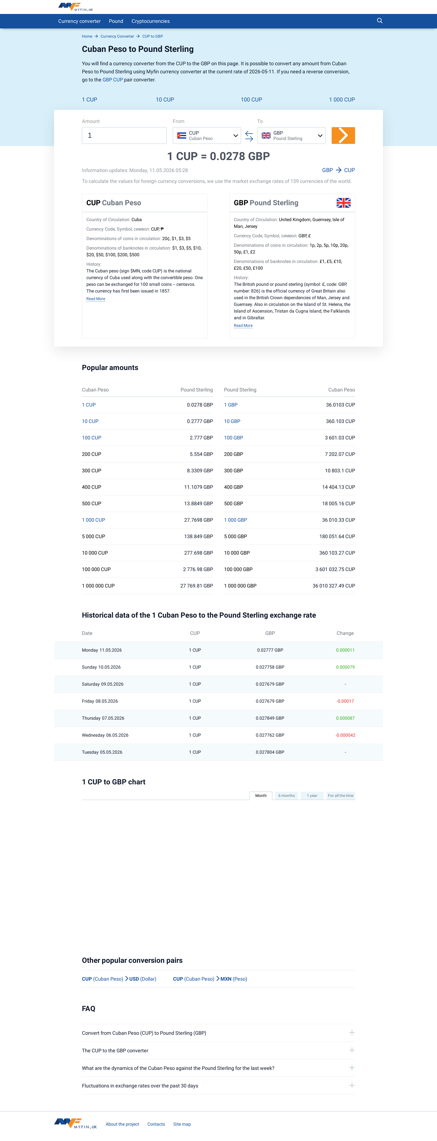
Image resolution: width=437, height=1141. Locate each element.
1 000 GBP (235, 520)
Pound (116, 21)
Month (261, 795)
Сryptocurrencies (151, 21)
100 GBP (233, 437)
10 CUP (165, 99)
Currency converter (79, 21)
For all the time (340, 795)
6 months (286, 795)
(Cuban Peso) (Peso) (210, 979)
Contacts (156, 1124)
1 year (312, 795)
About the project (122, 1124)
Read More (95, 298)
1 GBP (230, 404)
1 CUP (89, 99)
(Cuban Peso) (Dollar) (119, 979)
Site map (182, 1124)
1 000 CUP (342, 99)
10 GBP (232, 421)
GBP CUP (113, 80)
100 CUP (251, 99)
